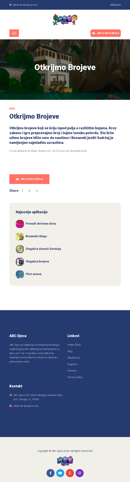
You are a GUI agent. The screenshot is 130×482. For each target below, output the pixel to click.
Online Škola (74, 344)
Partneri (72, 370)
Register (72, 364)
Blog (70, 351)
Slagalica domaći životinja (43, 248)
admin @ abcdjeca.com (25, 4)
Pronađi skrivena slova (41, 223)
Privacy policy (75, 377)
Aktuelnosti (74, 357)
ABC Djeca (57, 450)
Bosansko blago (36, 236)
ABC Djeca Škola (105, 33)
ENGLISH (115, 4)
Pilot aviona (34, 274)
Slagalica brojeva (37, 261)
